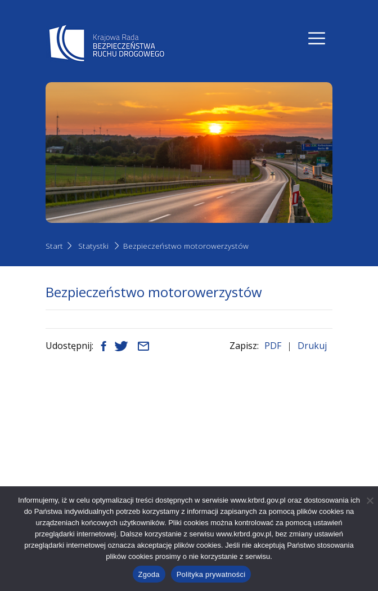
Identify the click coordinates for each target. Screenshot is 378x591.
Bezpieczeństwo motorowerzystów (186, 245)
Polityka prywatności (211, 574)
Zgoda (149, 574)
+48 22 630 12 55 (103, 478)
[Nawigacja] (316, 38)
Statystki (93, 245)
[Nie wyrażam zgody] (369, 500)
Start (54, 245)
